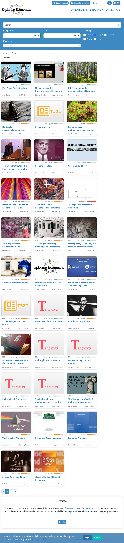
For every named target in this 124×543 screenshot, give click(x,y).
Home (4, 53)
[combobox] (42, 45)
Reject (88, 537)
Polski (99, 39)
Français (90, 39)
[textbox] (42, 45)
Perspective (8, 31)
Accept (97, 537)
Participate (112, 10)
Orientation (79, 10)
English (100, 35)
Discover (96, 10)
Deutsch (90, 35)
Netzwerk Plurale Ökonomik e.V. (80, 508)
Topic (45, 31)
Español (111, 35)
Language (87, 31)
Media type (8, 41)
